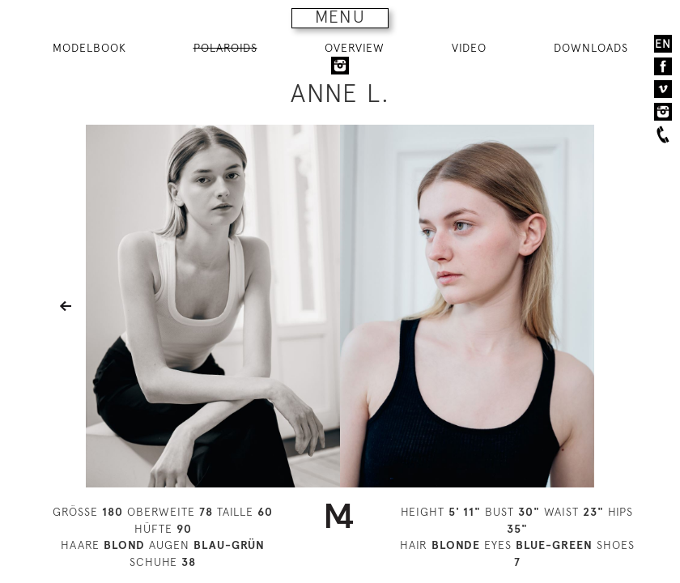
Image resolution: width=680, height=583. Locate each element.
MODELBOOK (89, 47)
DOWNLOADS (591, 47)
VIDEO (469, 47)
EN (663, 43)
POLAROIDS (225, 47)
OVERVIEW (355, 47)
